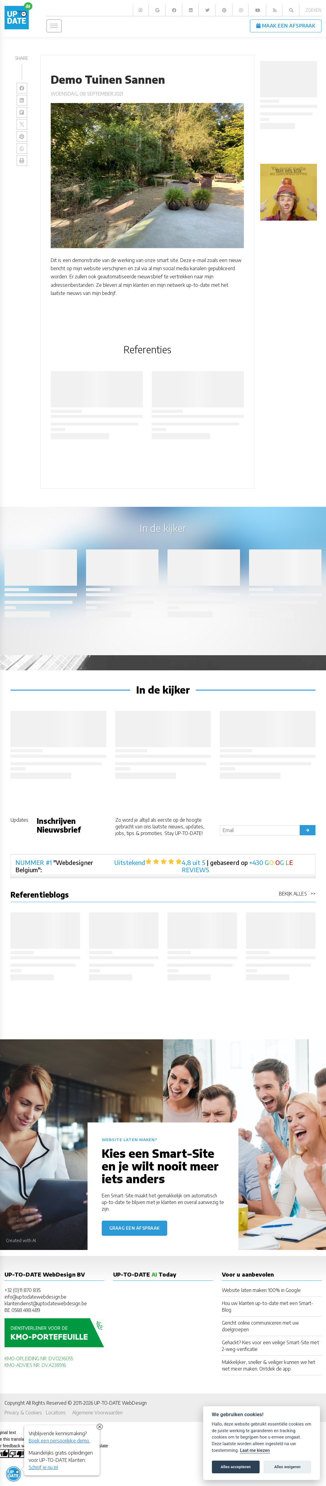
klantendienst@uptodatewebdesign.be (46, 1303)
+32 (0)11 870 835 (22, 1290)
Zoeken (313, 10)
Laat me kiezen (255, 1450)
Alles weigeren (287, 1467)
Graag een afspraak (134, 1228)
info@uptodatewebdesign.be (35, 1297)
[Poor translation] (16, 1453)
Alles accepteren (236, 1467)
